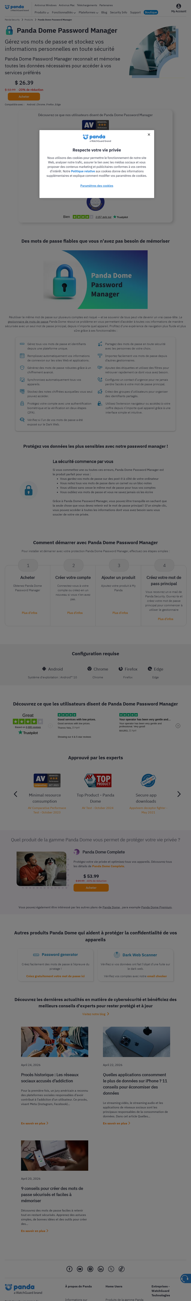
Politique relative (83, 171)
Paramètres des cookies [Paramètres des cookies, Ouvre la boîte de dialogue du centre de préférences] (96, 186)
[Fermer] (149, 134)
